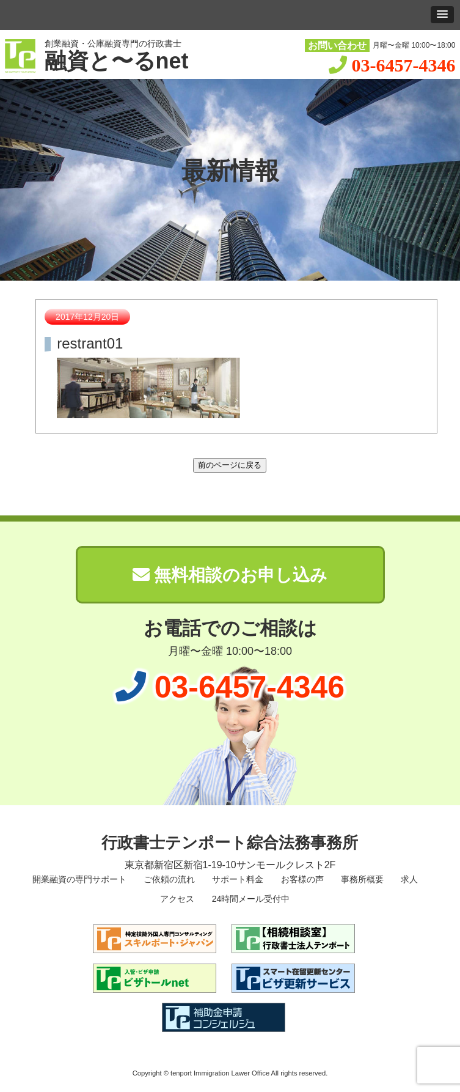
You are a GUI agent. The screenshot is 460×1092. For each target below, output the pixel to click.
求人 (408, 879)
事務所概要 (361, 879)
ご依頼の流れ (168, 879)
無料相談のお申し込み (230, 575)
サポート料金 (236, 879)
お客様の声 (301, 879)
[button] (442, 14)
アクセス (176, 899)
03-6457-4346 (403, 65)
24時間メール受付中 (250, 899)
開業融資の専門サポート (78, 879)
